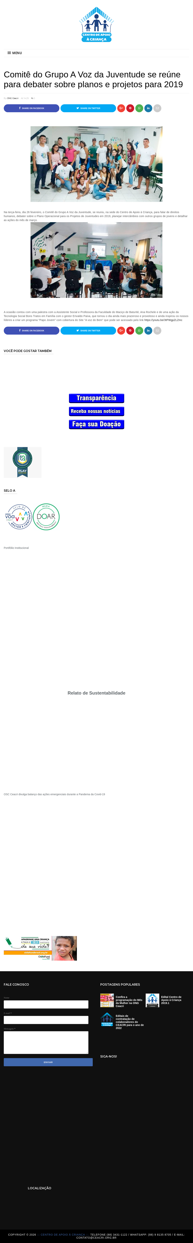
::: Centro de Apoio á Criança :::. (63, 1234)
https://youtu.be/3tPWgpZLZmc (163, 320)
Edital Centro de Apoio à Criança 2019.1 (171, 1000)
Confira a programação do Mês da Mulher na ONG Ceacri (129, 1001)
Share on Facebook (31, 108)
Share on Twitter (88, 108)
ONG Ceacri (12, 98)
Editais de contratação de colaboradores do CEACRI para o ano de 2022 (130, 1022)
